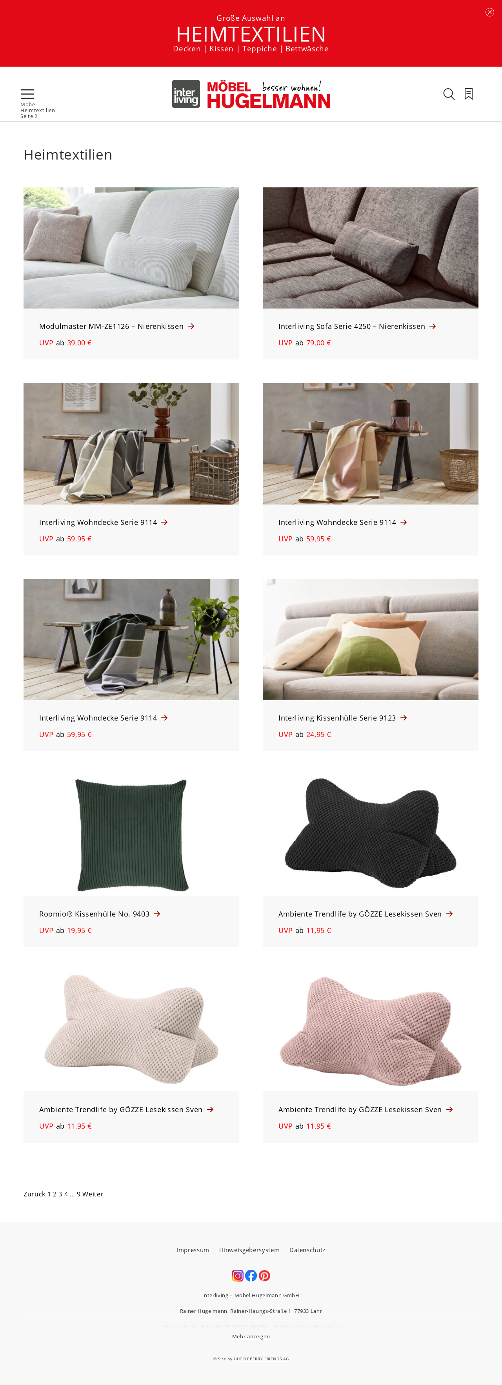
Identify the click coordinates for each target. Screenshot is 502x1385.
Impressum (192, 1250)
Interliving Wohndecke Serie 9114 (99, 522)
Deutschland (179, 1326)
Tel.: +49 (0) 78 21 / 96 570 (233, 1326)
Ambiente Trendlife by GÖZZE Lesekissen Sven (361, 913)
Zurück (34, 1194)
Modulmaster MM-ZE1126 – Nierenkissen (112, 326)
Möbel (28, 104)
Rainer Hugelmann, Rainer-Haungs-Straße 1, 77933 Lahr (251, 1310)
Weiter (93, 1194)
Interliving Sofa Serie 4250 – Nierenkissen (352, 326)
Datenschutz (307, 1250)
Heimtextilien (37, 110)
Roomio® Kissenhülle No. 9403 (95, 913)
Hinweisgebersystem (249, 1250)
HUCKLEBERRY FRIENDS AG (261, 1358)
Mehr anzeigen (251, 1336)
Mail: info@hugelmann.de (306, 1326)
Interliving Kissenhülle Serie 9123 (338, 717)
